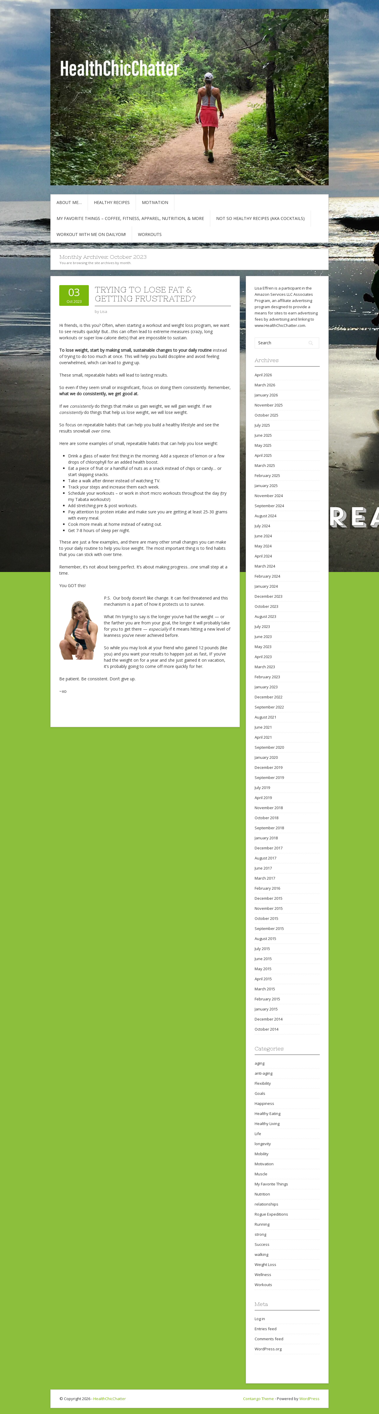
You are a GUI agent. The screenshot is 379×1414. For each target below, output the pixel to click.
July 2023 (262, 626)
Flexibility (263, 1083)
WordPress (309, 1398)
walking (261, 1254)
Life (258, 1133)
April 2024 (263, 556)
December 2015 (268, 898)
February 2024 (267, 576)
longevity (263, 1143)
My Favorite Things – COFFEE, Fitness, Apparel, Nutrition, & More (130, 218)
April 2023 (263, 656)
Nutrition (262, 1194)
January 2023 (266, 687)
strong (260, 1234)
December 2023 (268, 596)
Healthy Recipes (112, 202)
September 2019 (269, 777)
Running (262, 1224)
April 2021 (263, 737)
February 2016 (267, 888)
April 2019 (263, 797)
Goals (260, 1093)
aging (259, 1063)
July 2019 (262, 787)
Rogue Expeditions (271, 1214)
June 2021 (263, 727)
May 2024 (263, 546)
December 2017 (268, 848)
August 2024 (265, 515)
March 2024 (265, 566)
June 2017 (263, 868)
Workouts (150, 234)
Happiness (264, 1103)
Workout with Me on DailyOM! (91, 234)
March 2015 (265, 989)
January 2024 (266, 586)
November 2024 (269, 495)
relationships (266, 1204)
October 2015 (266, 918)
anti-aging (263, 1073)
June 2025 (263, 435)
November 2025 (269, 405)
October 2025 (266, 415)
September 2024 (269, 505)
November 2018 (269, 807)
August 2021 (265, 717)
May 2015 (263, 968)
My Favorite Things (271, 1184)
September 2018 (269, 827)
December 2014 (268, 1019)
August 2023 (265, 616)
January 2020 (266, 757)
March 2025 (265, 465)
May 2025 (263, 445)
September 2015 (269, 928)
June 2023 (263, 636)
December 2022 (268, 697)
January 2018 (266, 838)
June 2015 (263, 958)
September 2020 (269, 747)
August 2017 (265, 858)
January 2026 (266, 395)
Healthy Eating (267, 1113)
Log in (260, 1318)
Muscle (261, 1174)
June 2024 (263, 536)
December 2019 (268, 767)
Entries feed (266, 1328)
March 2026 (265, 385)
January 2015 (266, 1009)
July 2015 (262, 948)
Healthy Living (267, 1123)
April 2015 (263, 978)
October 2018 (266, 817)
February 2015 (267, 999)
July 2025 (262, 425)
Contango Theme (258, 1398)
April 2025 (263, 455)
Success (262, 1244)
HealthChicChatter (109, 1398)
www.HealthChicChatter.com (280, 325)
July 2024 (262, 525)
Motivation (155, 202)
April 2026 (263, 374)
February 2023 (267, 676)
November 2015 (269, 908)
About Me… (69, 202)
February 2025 (267, 475)
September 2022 (269, 707)
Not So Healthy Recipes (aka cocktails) (260, 218)
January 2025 (266, 485)
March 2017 (265, 878)
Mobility (262, 1153)
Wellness (263, 1274)
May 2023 (263, 646)
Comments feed (269, 1338)
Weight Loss (265, 1264)
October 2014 (266, 1029)
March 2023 (265, 666)
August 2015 (265, 938)
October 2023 (266, 606)
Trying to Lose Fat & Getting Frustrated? (145, 294)
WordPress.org (268, 1349)
